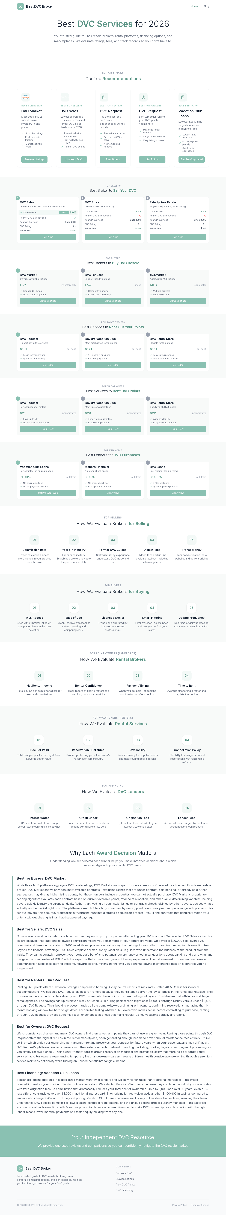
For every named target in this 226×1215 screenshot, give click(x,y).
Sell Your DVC (124, 1173)
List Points (152, 159)
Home (194, 6)
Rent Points (113, 159)
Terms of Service (200, 1205)
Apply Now (113, 493)
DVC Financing (124, 1190)
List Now (48, 237)
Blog (206, 6)
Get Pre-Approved (191, 159)
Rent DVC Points (125, 1184)
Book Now (48, 429)
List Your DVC (74, 159)
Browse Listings (34, 159)
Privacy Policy (179, 1205)
